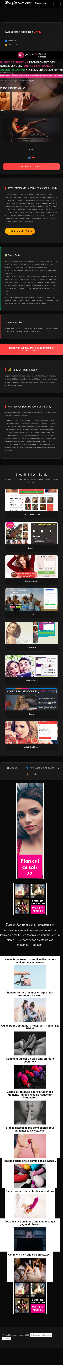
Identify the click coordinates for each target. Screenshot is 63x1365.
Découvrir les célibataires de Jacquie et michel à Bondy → (31, 349)
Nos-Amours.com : (27, 2)
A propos (6, 1338)
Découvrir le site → (31, 167)
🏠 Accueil (12, 768)
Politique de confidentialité (41, 1335)
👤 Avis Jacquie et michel (40, 768)
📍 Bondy (31, 774)
